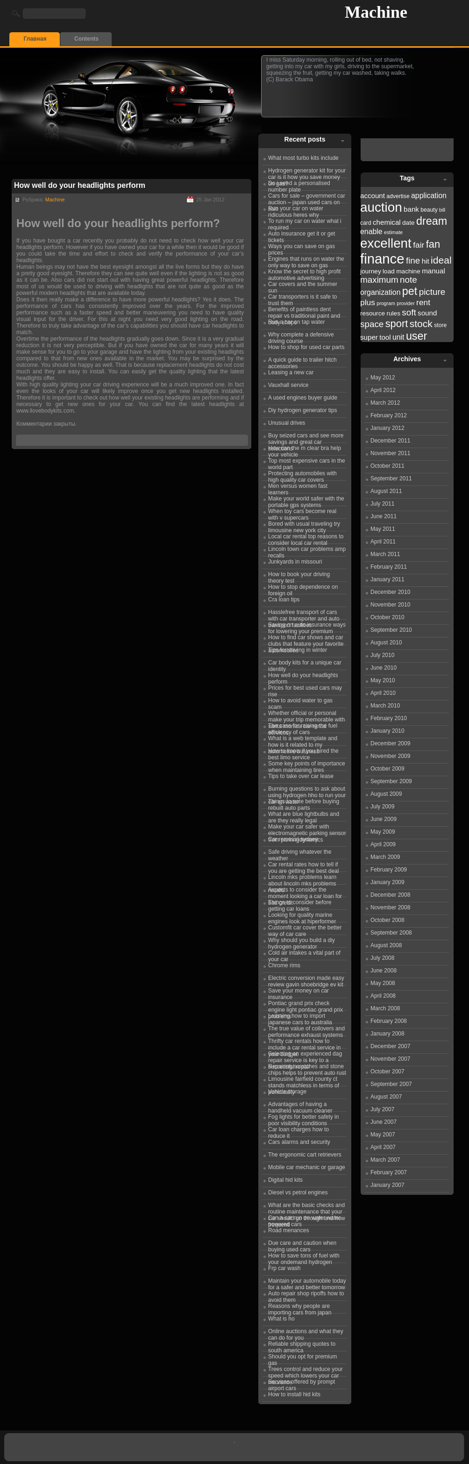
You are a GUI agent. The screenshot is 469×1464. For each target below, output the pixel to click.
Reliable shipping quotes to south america (301, 1346)
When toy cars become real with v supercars (302, 513)
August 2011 (386, 491)
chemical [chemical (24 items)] (387, 222)
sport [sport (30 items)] (396, 323)
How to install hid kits (294, 1394)
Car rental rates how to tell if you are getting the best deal (303, 866)
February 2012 (388, 415)
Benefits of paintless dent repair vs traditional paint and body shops (304, 311)
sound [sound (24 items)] (427, 313)
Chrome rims (284, 965)
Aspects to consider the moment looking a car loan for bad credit (305, 891)
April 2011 (383, 541)
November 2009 (390, 756)
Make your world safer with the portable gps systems (306, 500)
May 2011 (382, 529)
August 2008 (386, 945)
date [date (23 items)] (408, 222)
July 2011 (382, 503)
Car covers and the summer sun (302, 286)
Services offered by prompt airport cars (301, 1383)
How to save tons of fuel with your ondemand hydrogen (304, 1257)
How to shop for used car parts (306, 347)
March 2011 (385, 554)
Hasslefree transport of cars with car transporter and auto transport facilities (304, 614)
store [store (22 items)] (440, 325)
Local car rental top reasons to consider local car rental (305, 538)
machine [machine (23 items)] (408, 271)
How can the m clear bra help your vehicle (304, 450)
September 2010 (391, 630)
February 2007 (388, 1172)
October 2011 (387, 466)
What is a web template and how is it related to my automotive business (302, 740)
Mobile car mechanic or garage (306, 1167)
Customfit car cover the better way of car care (304, 929)
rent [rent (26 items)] (423, 302)
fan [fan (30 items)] (433, 244)
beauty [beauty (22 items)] (429, 210)
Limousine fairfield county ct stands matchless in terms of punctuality (303, 1081)
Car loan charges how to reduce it (298, 1131)
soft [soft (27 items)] (409, 312)
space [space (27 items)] (372, 324)
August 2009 (386, 794)
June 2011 (383, 516)
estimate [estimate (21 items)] (393, 232)
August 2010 (386, 642)
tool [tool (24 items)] (385, 337)
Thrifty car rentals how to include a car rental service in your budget (304, 1043)
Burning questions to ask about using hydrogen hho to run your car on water (307, 791)
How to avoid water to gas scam (300, 702)
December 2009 (390, 743)
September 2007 (391, 1084)
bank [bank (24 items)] (411, 209)
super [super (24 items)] (369, 337)
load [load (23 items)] (389, 271)
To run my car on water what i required (304, 223)
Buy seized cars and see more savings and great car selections (305, 437)
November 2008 (390, 907)
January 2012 (387, 428)
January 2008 (387, 1033)
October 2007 (387, 1071)
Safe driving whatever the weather (299, 854)
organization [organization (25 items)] (380, 292)
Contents (86, 39)
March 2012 (385, 403)
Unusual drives (286, 423)
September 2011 (391, 478)
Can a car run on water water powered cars (304, 1219)
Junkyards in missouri (295, 561)
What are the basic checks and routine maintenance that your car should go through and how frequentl (306, 1207)
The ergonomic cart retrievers (304, 1154)
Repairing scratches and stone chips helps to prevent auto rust (307, 1068)
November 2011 (390, 453)
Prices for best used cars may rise (305, 690)
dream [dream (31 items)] (431, 221)
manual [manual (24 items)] (433, 271)
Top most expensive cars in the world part (306, 462)
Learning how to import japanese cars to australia (300, 1018)
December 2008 (390, 895)
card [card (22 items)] (365, 223)
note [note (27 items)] (408, 280)
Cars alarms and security (299, 1142)
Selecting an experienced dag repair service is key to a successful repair (305, 1055)
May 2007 (382, 1134)
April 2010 (383, 693)
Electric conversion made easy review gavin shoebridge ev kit (306, 980)
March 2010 (385, 705)
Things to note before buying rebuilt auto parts (303, 803)
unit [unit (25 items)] (398, 337)
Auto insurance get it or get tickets (301, 235)
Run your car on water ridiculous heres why (295, 210)
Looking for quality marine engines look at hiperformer (302, 917)
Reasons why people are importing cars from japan (299, 1308)
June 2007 (383, 1122)
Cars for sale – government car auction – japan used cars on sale (306, 198)
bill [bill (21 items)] (442, 210)
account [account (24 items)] (372, 196)
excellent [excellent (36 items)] (386, 243)
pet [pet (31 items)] (409, 291)
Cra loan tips (283, 599)
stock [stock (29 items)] (421, 323)
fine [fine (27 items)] (413, 260)
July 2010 (382, 655)
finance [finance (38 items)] (382, 258)
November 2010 (390, 604)
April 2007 (383, 1147)
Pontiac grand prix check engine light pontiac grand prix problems (305, 1005)
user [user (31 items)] (416, 336)
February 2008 (388, 1021)
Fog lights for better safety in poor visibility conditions (303, 1119)
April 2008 (383, 996)
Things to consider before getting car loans (299, 904)
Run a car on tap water (296, 322)
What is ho (281, 1318)
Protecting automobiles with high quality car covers (302, 475)
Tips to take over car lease (301, 776)
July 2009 (382, 806)
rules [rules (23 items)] (393, 313)
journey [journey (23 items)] (370, 271)
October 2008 (387, 920)
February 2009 (388, 869)
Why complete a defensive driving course (301, 336)
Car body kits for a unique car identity (304, 664)
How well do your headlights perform (79, 185)
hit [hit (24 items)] (425, 261)
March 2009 (385, 857)
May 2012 (382, 377)
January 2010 (387, 731)
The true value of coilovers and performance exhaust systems (306, 1030)
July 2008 (382, 958)
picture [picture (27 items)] (432, 292)
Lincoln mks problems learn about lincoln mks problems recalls (302, 879)
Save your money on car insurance (298, 992)
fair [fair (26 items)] (418, 245)
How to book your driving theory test (299, 576)
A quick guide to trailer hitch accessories (302, 362)
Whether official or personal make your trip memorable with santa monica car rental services (306, 715)
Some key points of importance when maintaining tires (306, 765)
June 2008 (383, 970)
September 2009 (391, 781)
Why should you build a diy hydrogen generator (301, 942)
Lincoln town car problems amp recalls (307, 551)
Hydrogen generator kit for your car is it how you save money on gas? (307, 172)
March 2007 (385, 1160)
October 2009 (387, 768)
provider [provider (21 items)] (406, 303)
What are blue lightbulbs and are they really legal (303, 816)
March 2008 (385, 1008)
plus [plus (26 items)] (367, 302)
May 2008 (382, 983)
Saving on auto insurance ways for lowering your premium (307, 626)
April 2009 (383, 844)
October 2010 (387, 617)
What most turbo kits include (303, 158)
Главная (35, 39)
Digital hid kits (285, 1180)
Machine (376, 12)
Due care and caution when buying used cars (302, 1245)
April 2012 (383, 390)
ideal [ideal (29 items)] (441, 260)
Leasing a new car (290, 372)
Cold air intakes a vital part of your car (304, 955)
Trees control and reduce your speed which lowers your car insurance (305, 1371)
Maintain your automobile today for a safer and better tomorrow (307, 1283)
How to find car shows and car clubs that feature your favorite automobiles (305, 639)
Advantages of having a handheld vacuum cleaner (300, 1106)
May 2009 (382, 831)
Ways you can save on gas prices (301, 248)
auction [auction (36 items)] (381, 207)
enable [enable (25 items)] (371, 232)
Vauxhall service (288, 385)
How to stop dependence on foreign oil (303, 589)
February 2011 (388, 567)
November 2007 (390, 1059)
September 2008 (391, 932)
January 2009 (387, 882)
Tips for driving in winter (297, 650)
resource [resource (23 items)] (372, 313)
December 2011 (390, 440)
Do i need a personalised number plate (299, 185)
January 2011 (387, 579)
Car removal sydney (293, 839)
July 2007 (382, 1109)
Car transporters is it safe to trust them (302, 298)
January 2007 (387, 1185)
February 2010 (388, 718)
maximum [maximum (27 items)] (379, 280)
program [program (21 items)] (386, 303)
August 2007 (386, 1096)
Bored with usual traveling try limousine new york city (304, 526)
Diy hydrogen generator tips (302, 410)
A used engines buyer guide (302, 397)
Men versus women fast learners (297, 488)
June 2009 (383, 819)
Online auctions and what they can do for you (305, 1333)
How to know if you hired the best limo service (303, 753)
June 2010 (383, 667)
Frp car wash (284, 1268)
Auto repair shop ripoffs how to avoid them (306, 1295)
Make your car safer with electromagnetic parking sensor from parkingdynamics (307, 828)
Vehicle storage (287, 1091)
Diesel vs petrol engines (297, 1192)
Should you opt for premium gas (302, 1358)
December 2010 (390, 592)
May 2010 (382, 680)
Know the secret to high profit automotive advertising (304, 273)
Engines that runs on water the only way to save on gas (306, 261)
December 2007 (390, 1046)
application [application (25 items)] (429, 196)
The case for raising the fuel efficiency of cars (302, 727)
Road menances (288, 1230)
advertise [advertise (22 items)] (397, 196)
